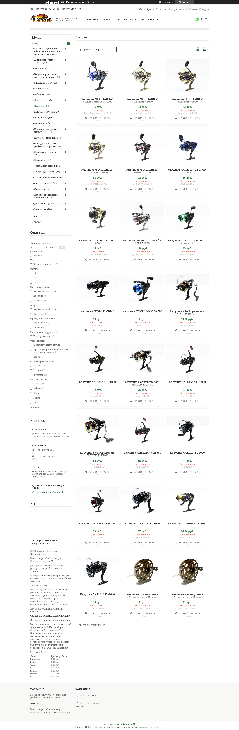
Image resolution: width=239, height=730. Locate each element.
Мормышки (40, 123)
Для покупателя (150, 19)
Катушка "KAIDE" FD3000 (142, 523)
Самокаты (39, 189)
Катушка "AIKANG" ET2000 (187, 382)
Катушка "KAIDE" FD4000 (97, 594)
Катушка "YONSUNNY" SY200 (142, 311)
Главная (92, 19)
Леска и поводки (43, 117)
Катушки (39, 105)
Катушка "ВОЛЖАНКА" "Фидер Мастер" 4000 (97, 100)
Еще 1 (36, 407)
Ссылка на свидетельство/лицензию (50, 615)
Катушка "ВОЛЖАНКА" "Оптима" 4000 (142, 100)
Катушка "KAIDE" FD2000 (187, 452)
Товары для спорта (44, 171)
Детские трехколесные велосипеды (47, 196)
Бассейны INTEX (43, 82)
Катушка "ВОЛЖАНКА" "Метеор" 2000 (142, 171)
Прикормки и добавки (46, 152)
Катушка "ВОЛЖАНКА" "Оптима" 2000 (187, 100)
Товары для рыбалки (46, 165)
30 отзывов (167, 2)
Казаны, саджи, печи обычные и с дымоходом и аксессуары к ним (48, 51)
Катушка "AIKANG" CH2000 (97, 523)
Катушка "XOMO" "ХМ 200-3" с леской (187, 242)
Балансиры (40, 68)
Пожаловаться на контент (151, 727)
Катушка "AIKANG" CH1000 (142, 452)
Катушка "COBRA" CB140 (97, 311)
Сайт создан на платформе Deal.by (119, 724)
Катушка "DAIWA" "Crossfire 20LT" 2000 (142, 242)
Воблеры (39, 94)
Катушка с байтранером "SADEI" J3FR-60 (97, 454)
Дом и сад (40, 100)
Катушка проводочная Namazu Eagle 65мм (187, 595)
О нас (117, 19)
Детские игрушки (44, 203)
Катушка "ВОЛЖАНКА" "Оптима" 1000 (97, 171)
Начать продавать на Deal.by (80, 2)
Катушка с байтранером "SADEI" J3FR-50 (142, 383)
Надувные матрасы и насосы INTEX (46, 130)
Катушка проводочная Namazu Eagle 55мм (142, 595)
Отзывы (36, 221)
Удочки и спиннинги (46, 177)
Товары (106, 19)
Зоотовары (40, 209)
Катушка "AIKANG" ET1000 (97, 382)
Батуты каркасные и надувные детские (45, 75)
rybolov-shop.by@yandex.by (50, 492)
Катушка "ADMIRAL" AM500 (187, 523)
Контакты (130, 19)
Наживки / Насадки (45, 137)
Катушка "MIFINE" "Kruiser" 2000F (187, 171)
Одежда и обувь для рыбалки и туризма (45, 145)
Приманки (40, 160)
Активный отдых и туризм (44, 61)
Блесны (38, 88)
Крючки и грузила (44, 111)
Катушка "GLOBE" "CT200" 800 (97, 242)
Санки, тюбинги (43, 183)
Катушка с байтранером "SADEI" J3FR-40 (187, 312)
